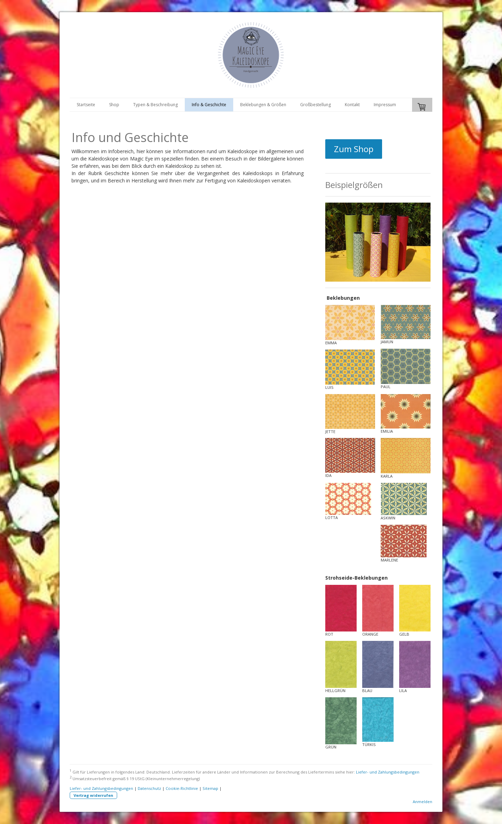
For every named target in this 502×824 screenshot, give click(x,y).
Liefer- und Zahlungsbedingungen (387, 771)
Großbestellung (315, 105)
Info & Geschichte (209, 105)
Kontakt (352, 105)
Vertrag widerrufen (93, 795)
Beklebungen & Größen (263, 105)
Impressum (385, 105)
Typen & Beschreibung (155, 105)
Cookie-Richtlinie (182, 788)
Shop (114, 105)
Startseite (86, 105)
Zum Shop (353, 149)
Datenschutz (149, 788)
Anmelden (422, 801)
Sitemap (210, 788)
